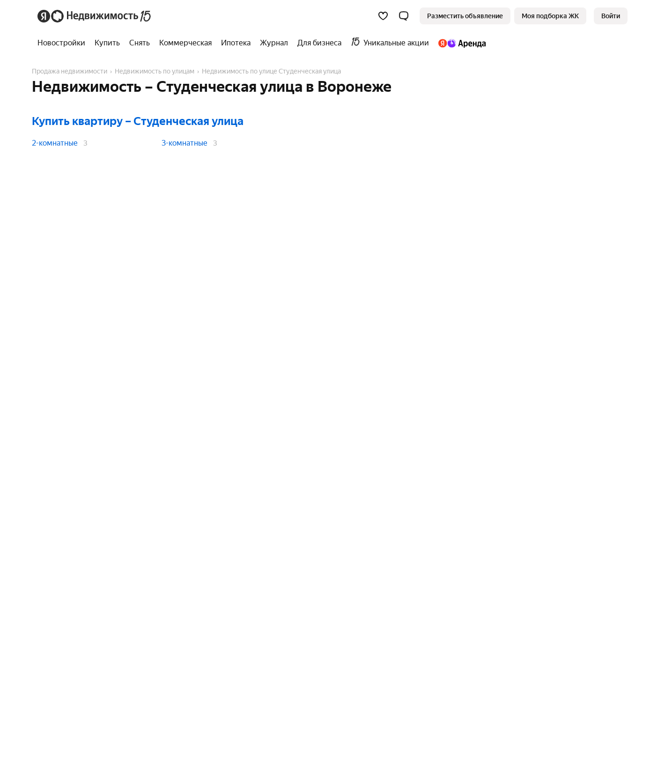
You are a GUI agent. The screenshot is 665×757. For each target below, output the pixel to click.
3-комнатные (184, 143)
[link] (611, 15)
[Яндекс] (43, 16)
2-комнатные (55, 143)
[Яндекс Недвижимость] (101, 15)
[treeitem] (63, 43)
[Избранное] (383, 15)
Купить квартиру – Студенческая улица (138, 121)
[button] (403, 15)
